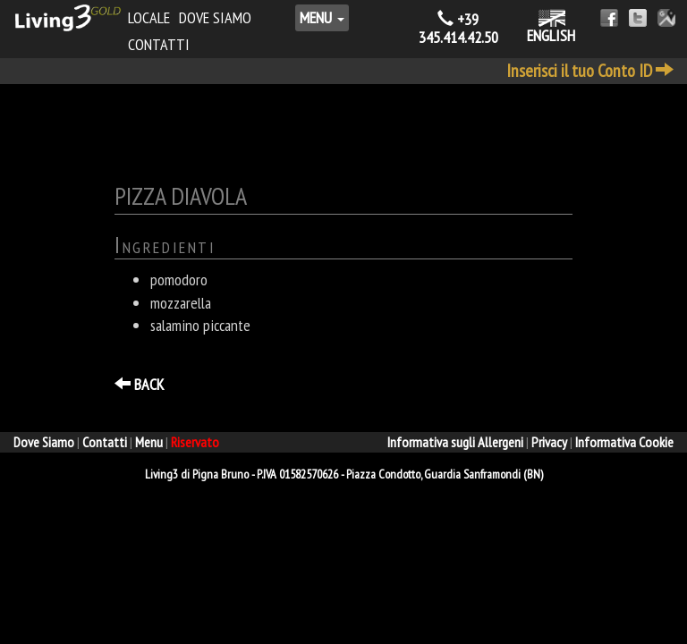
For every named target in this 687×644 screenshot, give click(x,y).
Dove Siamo (215, 17)
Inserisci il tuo (590, 70)
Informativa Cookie (624, 442)
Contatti (159, 44)
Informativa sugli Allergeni (455, 442)
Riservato (195, 442)
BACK (139, 384)
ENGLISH (551, 27)
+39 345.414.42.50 (458, 28)
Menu (322, 17)
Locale (149, 17)
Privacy (549, 442)
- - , (344, 474)
